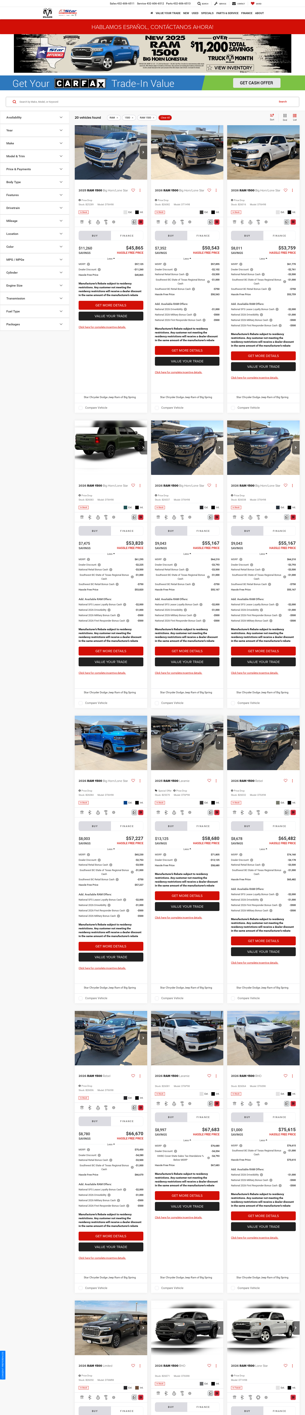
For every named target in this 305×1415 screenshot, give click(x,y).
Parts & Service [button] (227, 13)
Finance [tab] (127, 235)
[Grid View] (284, 118)
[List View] (295, 118)
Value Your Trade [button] (168, 13)
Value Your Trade (111, 316)
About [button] (259, 13)
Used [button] (195, 13)
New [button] (186, 13)
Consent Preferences (2, 1365)
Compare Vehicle (96, 407)
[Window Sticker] (140, 222)
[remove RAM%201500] (147, 118)
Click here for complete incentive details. (102, 327)
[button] (143, 152)
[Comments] (134, 222)
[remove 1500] (129, 118)
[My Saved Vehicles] (256, 3)
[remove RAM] (114, 118)
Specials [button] (207, 13)
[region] (111, 280)
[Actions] (140, 190)
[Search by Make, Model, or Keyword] (147, 102)
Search (283, 101)
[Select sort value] (273, 117)
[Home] (151, 13)
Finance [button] (246, 13)
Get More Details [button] (110, 305)
